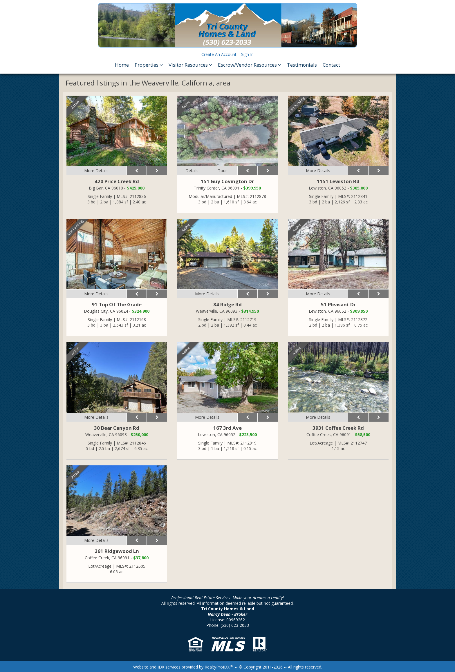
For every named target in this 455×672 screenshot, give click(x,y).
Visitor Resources (190, 64)
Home (122, 64)
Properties (149, 64)
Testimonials (302, 64)
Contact (331, 64)
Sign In (247, 54)
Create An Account (218, 54)
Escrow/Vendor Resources (249, 64)
